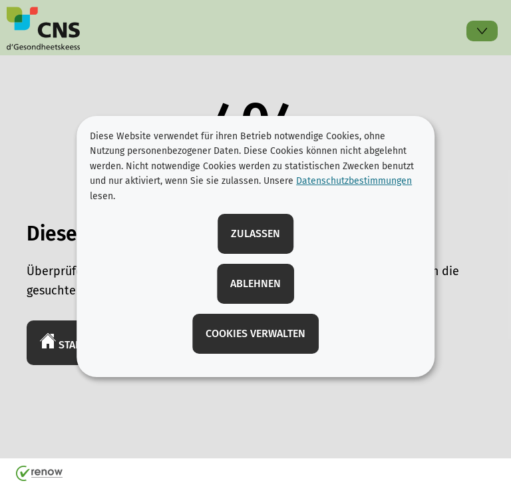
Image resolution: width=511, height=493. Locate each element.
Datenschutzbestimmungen (354, 181)
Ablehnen (255, 283)
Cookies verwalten (255, 333)
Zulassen (255, 233)
